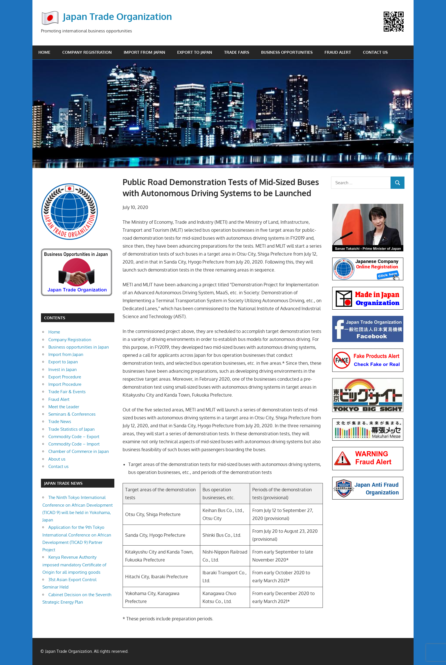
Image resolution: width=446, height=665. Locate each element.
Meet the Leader (63, 406)
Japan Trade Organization (117, 16)
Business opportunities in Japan (78, 347)
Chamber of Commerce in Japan (78, 451)
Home (44, 52)
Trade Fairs (236, 52)
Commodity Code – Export (73, 436)
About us (56, 459)
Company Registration (87, 52)
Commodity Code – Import (74, 444)
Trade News (59, 421)
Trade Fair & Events (67, 391)
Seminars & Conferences (72, 414)
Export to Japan (194, 52)
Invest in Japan (62, 369)
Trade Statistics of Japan (71, 429)
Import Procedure (64, 384)
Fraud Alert (338, 52)
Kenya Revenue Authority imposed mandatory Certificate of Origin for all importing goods (74, 564)
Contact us (375, 52)
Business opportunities (287, 52)
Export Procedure (64, 377)
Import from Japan (144, 52)
